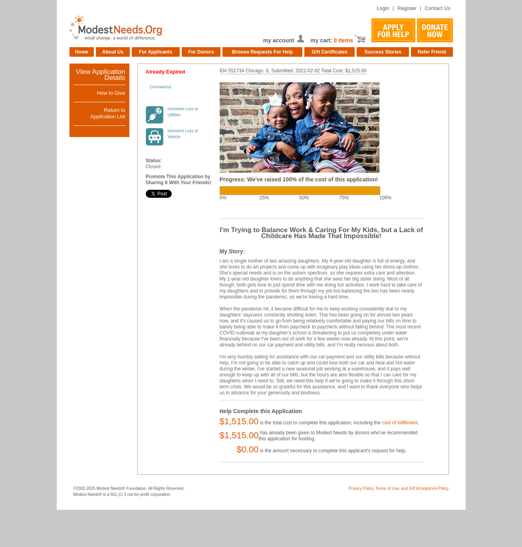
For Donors (201, 52)
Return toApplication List (107, 113)
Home (81, 52)
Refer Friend (432, 52)
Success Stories (382, 52)
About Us (112, 52)
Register (407, 8)
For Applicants (156, 52)
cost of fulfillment (399, 423)
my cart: (321, 40)
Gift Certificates (329, 52)
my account (278, 40)
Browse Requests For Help (262, 52)
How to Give (111, 93)
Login (383, 8)
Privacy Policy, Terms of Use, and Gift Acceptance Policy (399, 488)
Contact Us (437, 8)
